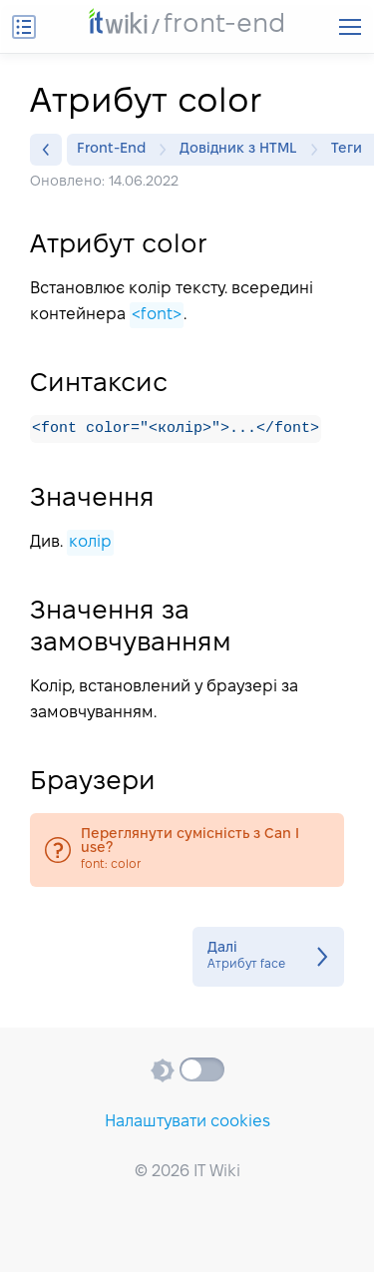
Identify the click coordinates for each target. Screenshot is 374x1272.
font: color (187, 851)
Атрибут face (268, 958)
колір (90, 543)
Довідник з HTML (243, 150)
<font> (157, 314)
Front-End (116, 150)
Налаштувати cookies (187, 1121)
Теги (351, 150)
